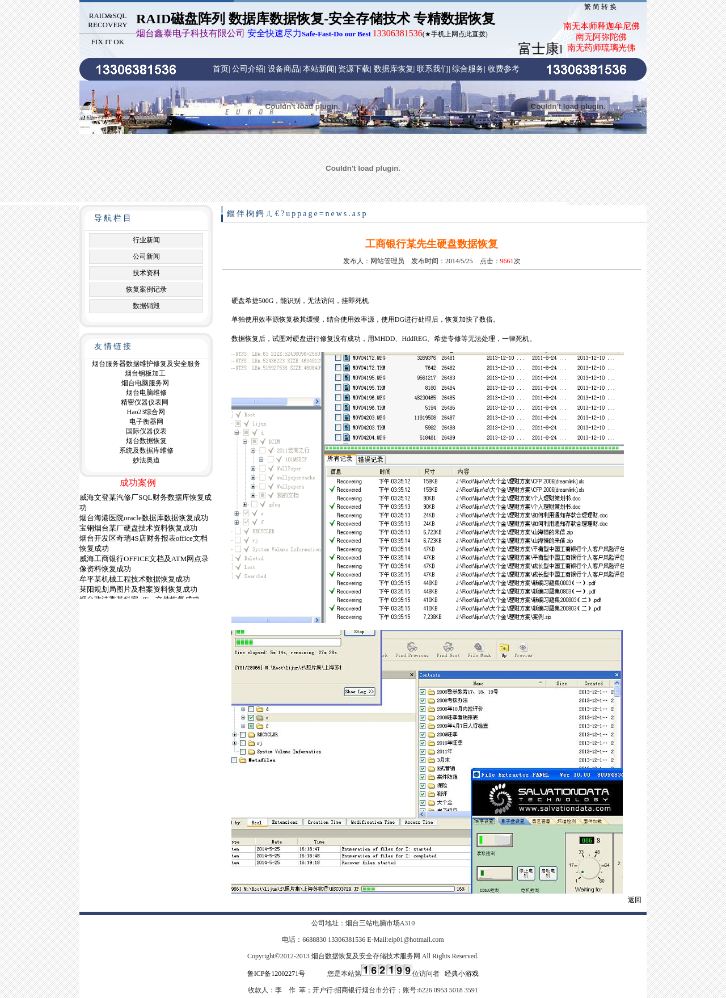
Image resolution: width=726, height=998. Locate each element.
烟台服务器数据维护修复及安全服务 (146, 364)
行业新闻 (146, 240)
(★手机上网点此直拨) (312, 34)
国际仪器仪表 (146, 431)
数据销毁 (146, 306)
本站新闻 (319, 69)
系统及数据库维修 (146, 450)
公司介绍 (248, 69)
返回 (634, 900)
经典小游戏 (462, 974)
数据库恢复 (393, 69)
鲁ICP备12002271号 (276, 974)
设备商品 (283, 69)
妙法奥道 (146, 460)
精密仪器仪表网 (144, 402)
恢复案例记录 (146, 289)
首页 (221, 69)
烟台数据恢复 (146, 441)
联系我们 (433, 69)
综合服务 (468, 69)
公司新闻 (146, 256)
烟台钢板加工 (145, 373)
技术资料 (146, 273)
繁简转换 (601, 7)
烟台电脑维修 (146, 393)
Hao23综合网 (146, 412)
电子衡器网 (146, 422)
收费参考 (504, 69)
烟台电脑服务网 (145, 383)
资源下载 (354, 69)
